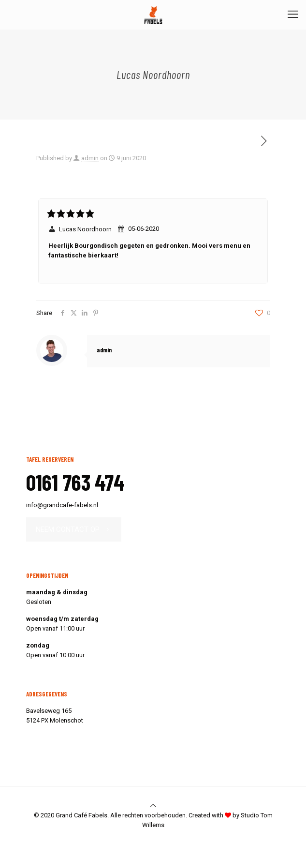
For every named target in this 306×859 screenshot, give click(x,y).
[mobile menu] (293, 14)
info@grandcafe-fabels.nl (62, 505)
